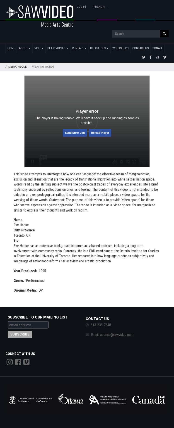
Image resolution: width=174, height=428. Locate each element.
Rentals (79, 48)
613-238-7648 (101, 325)
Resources (99, 48)
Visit (39, 48)
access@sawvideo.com (116, 335)
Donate (157, 48)
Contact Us (140, 48)
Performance (35, 280)
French (99, 6)
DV (41, 290)
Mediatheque (17, 66)
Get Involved (57, 48)
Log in (81, 6)
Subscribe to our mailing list (38, 317)
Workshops (120, 48)
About (25, 48)
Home (11, 48)
